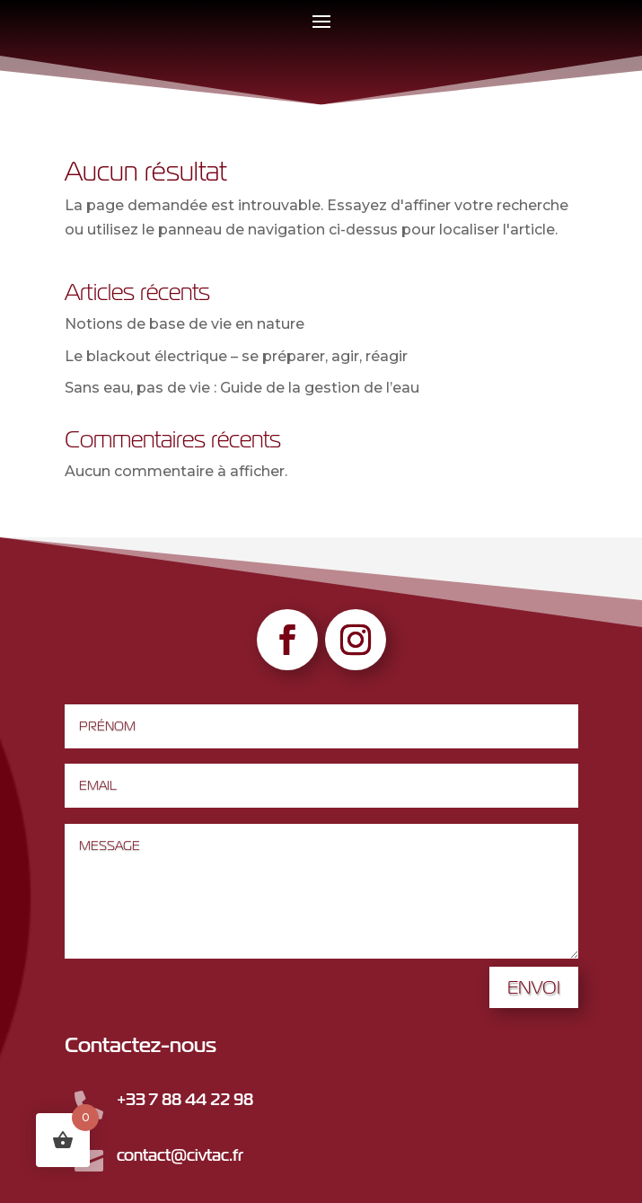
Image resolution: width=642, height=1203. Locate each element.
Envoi (533, 987)
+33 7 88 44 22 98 (185, 1099)
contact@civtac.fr (180, 1155)
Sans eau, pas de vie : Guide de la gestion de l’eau (242, 387)
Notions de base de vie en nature (184, 323)
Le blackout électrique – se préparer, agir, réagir (236, 356)
